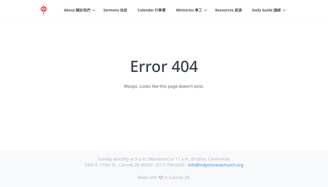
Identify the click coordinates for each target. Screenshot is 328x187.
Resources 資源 (228, 10)
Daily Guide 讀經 (266, 10)
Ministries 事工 (189, 10)
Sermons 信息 (115, 10)
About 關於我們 (77, 10)
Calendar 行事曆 (152, 10)
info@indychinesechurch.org (215, 165)
